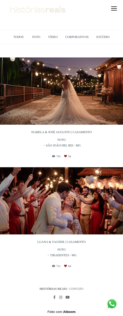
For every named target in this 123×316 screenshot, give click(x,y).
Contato (76, 288)
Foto (36, 36)
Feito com (61, 312)
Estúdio (103, 36)
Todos (18, 36)
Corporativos (77, 36)
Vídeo (53, 36)
